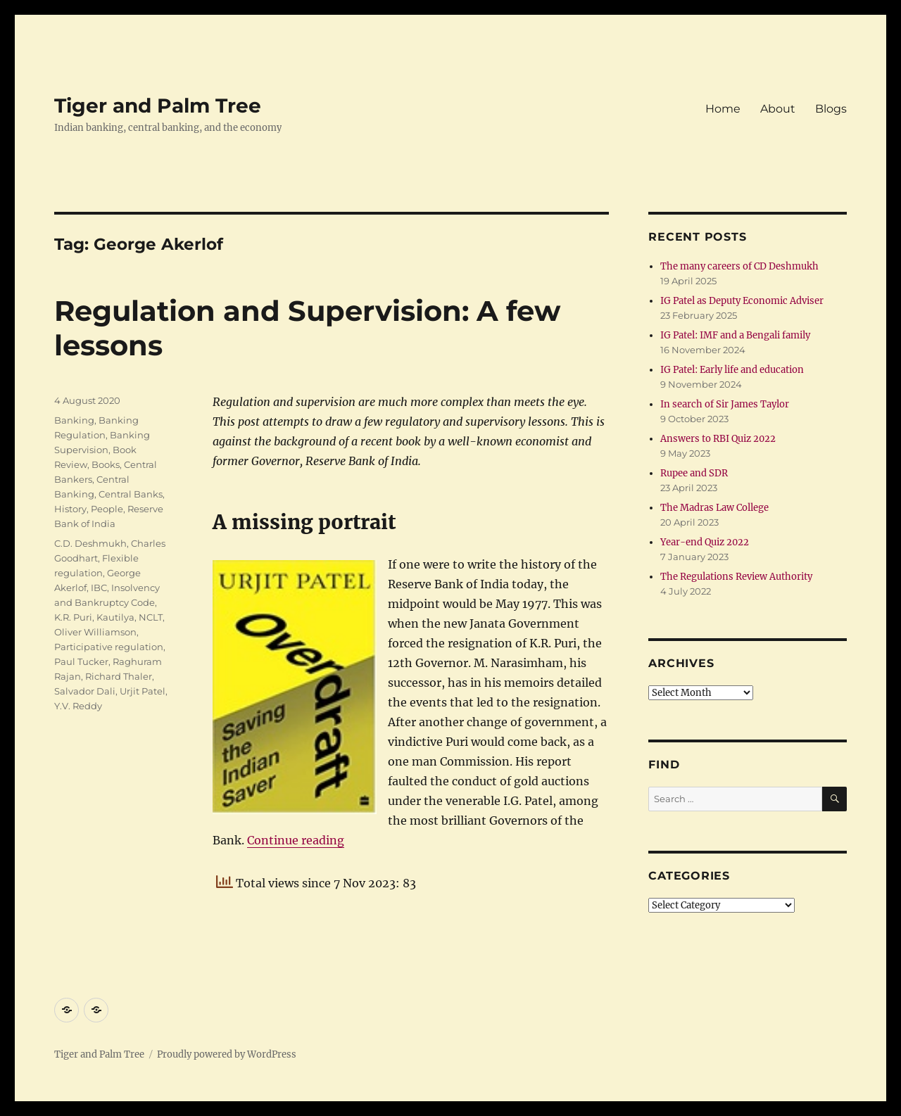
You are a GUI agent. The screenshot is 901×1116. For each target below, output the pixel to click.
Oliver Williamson (95, 632)
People (107, 508)
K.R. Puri (73, 617)
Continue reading (295, 840)
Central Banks (131, 494)
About (777, 108)
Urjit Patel (142, 691)
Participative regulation (108, 646)
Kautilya (115, 617)
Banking (74, 420)
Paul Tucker (81, 661)
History (70, 508)
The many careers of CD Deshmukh (739, 266)
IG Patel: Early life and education (732, 370)
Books (106, 464)
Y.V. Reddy (78, 705)
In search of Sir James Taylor (724, 404)
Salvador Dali (84, 691)
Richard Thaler (118, 676)
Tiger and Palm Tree (157, 106)
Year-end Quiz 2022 (704, 542)
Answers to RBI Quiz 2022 (718, 439)
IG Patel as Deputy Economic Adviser (742, 301)
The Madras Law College (714, 508)
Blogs (831, 108)
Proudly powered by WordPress (226, 1054)
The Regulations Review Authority (736, 577)
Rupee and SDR (694, 473)
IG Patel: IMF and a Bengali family (735, 335)
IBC (99, 587)
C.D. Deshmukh (90, 543)
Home (723, 108)
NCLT (151, 617)
